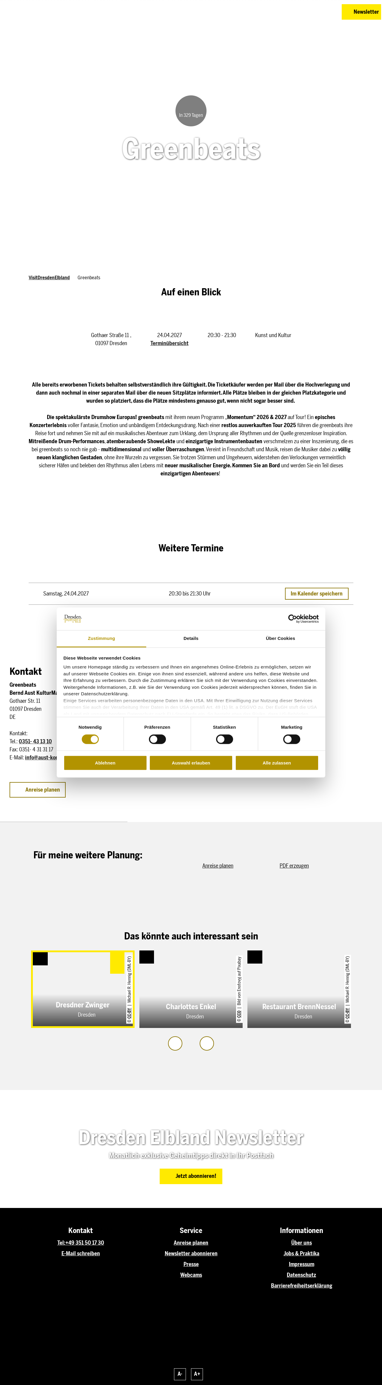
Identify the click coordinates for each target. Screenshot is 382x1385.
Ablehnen (105, 762)
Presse (191, 1264)
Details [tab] (191, 638)
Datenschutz (301, 1275)
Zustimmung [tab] (101, 638)
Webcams (191, 1275)
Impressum (301, 1264)
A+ (197, 1374)
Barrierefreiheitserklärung (301, 1285)
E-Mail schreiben (80, 1253)
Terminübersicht (169, 343)
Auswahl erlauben (191, 762)
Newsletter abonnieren (191, 1253)
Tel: (61, 1243)
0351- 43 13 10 (35, 741)
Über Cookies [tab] (280, 638)
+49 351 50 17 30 (84, 1243)
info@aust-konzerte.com (53, 757)
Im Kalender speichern (317, 593)
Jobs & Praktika (301, 1253)
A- (180, 1374)
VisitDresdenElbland (49, 277)
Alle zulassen (277, 762)
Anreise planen (191, 1243)
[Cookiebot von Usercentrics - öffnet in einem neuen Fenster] (293, 618)
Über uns (301, 1243)
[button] (295, 12)
